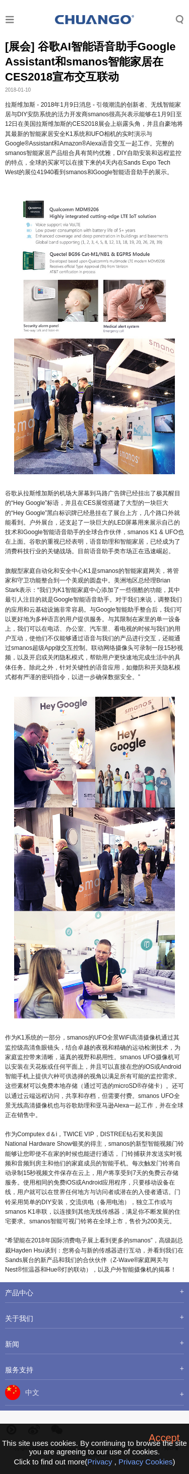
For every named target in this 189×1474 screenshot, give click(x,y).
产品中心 (19, 1293)
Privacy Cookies (145, 1461)
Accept (164, 1437)
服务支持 (19, 1370)
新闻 (12, 1344)
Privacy (99, 1461)
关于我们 (19, 1318)
